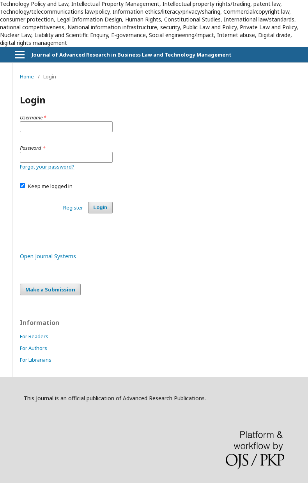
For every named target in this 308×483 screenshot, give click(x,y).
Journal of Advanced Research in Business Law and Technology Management (132, 54)
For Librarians (35, 359)
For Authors (33, 348)
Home (27, 76)
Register (73, 207)
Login (100, 207)
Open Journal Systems (48, 256)
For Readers (34, 336)
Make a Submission (50, 289)
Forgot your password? (47, 166)
